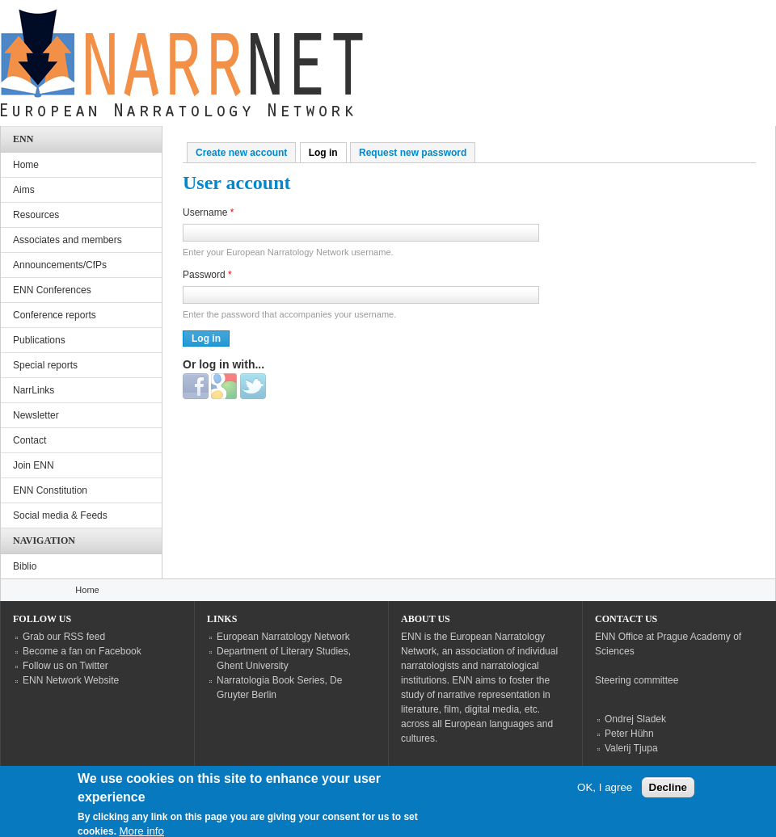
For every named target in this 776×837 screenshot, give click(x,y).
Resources (36, 215)
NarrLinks (33, 390)
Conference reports (54, 315)
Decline (668, 794)
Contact (29, 440)
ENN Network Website (71, 680)
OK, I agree (604, 794)
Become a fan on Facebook (82, 651)
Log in (328, 152)
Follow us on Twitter (65, 665)
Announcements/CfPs (60, 265)
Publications (39, 340)
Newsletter (36, 415)
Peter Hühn (629, 733)
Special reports (45, 365)
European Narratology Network (283, 636)
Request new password (412, 152)
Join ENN (33, 465)
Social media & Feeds (60, 515)
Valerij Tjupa (631, 748)
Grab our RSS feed (64, 636)
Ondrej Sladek (635, 719)
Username (208, 212)
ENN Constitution (50, 490)
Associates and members (67, 240)
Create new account (241, 152)
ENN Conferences (52, 290)
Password (207, 274)
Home (26, 164)
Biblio (24, 566)
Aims (24, 190)
